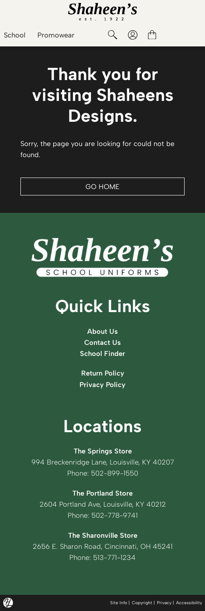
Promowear (55, 35)
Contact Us (102, 342)
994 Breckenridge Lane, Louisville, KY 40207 (102, 462)
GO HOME (102, 186)
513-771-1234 (114, 557)
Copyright (142, 602)
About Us (102, 331)
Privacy (164, 602)
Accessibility (189, 602)
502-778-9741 (114, 515)
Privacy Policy (102, 384)
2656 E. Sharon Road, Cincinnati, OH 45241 (103, 546)
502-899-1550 (114, 473)
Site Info (118, 602)
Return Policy (102, 373)
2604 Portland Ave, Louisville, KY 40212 (103, 504)
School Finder (102, 353)
